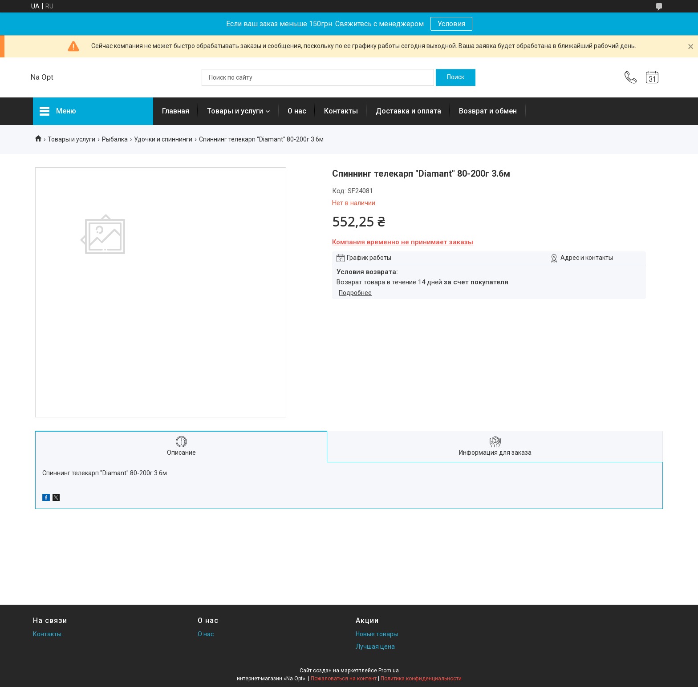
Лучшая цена (375, 646)
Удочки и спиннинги (163, 139)
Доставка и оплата (408, 111)
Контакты (341, 111)
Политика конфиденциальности (421, 678)
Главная (175, 111)
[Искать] (455, 77)
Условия (451, 24)
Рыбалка (115, 139)
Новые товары (377, 634)
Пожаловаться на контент (344, 678)
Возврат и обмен (488, 111)
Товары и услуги (235, 111)
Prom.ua (388, 670)
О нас (297, 111)
